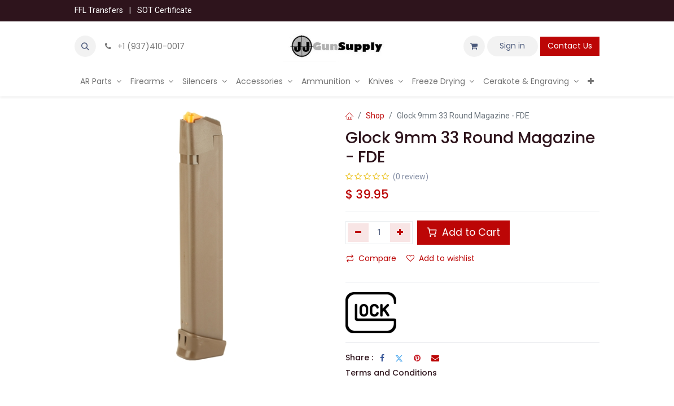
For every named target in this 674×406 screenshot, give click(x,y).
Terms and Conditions (391, 372)
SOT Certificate (164, 10)
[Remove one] (358, 232)
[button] (85, 46)
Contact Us (570, 45)
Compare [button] (371, 258)
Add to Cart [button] (463, 232)
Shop (375, 115)
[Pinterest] (417, 358)
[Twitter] (399, 358)
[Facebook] (382, 358)
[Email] (435, 358)
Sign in (512, 45)
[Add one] (400, 232)
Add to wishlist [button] (440, 258)
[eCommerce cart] (474, 46)
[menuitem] (101, 81)
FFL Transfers (99, 10)
